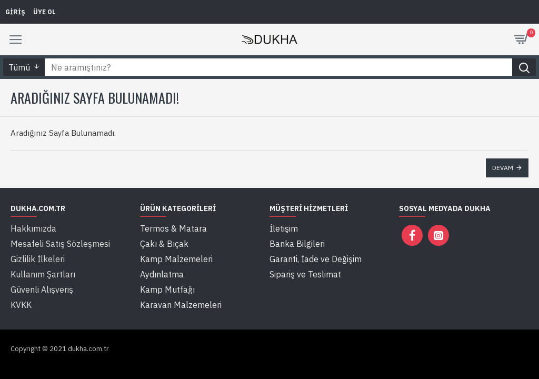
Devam (502, 168)
